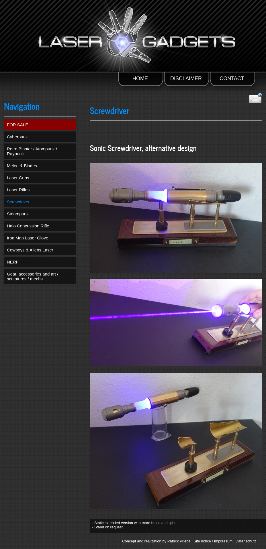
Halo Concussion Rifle (28, 225)
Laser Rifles (18, 189)
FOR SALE (17, 124)
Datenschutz (246, 541)
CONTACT (232, 78)
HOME (140, 78)
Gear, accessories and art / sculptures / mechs (32, 276)
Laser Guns (18, 177)
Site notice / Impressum (212, 541)
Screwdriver (18, 201)
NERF (13, 261)
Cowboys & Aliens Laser (30, 249)
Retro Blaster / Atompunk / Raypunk (32, 151)
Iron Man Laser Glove (27, 237)
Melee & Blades (22, 165)
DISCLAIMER (186, 78)
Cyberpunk (17, 136)
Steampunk (18, 213)
